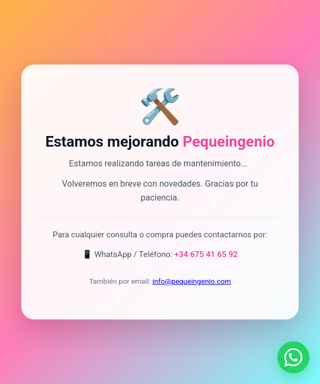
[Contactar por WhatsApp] (293, 357)
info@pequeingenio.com (192, 281)
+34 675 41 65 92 (206, 254)
